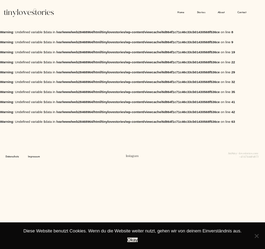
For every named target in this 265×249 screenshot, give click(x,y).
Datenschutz (12, 156)
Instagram (132, 156)
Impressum (34, 156)
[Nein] (256, 235)
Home (180, 12)
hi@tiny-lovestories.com (243, 153)
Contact (241, 12)
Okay (132, 240)
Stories (201, 12)
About (221, 12)
